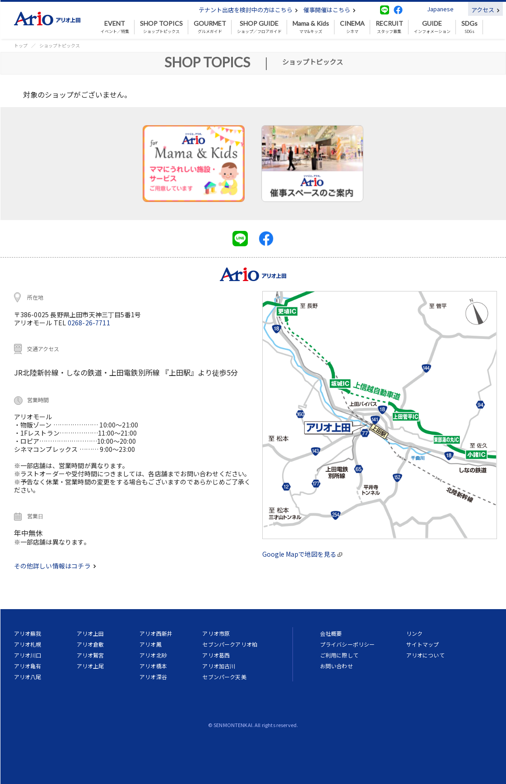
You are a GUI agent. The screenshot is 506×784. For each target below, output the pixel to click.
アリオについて (425, 655)
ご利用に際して (339, 655)
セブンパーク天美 (224, 677)
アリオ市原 (216, 633)
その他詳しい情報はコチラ (55, 565)
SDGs (469, 27)
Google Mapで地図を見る (302, 554)
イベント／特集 (115, 27)
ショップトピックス (161, 27)
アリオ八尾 (28, 677)
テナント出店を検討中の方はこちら (248, 9)
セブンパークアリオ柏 (229, 644)
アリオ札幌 (28, 644)
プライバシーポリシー (347, 644)
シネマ (352, 27)
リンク (414, 633)
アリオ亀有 (28, 666)
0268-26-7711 (89, 322)
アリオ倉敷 (90, 644)
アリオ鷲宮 (90, 655)
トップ (21, 45)
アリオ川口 (28, 655)
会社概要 (331, 633)
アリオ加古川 (218, 666)
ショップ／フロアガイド (259, 27)
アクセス (485, 9)
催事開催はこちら (329, 9)
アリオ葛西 (216, 655)
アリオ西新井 (155, 633)
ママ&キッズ (310, 27)
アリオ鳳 (150, 644)
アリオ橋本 (153, 666)
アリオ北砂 (153, 655)
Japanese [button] (440, 9)
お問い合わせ (336, 666)
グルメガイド (210, 27)
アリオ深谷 (153, 677)
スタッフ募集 (389, 27)
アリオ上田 (90, 633)
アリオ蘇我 (28, 633)
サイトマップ (422, 644)
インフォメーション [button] (432, 27)
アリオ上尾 (90, 666)
